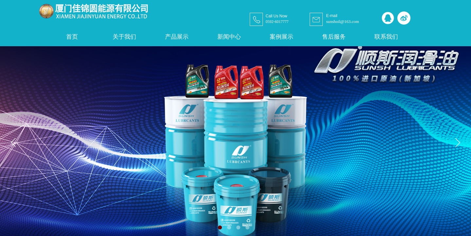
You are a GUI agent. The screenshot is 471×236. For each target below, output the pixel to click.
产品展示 (177, 36)
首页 (72, 36)
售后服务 (334, 36)
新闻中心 (229, 36)
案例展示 (281, 36)
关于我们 (124, 36)
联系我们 (386, 36)
